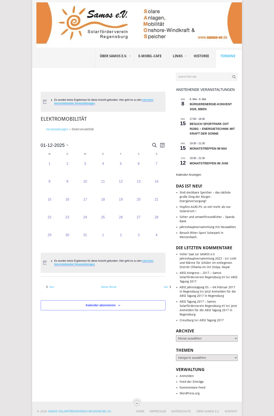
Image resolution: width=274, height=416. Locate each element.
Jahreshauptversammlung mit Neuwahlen (208, 227)
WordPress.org (190, 393)
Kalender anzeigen (188, 174)
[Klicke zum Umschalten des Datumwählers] (54, 145)
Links (178, 56)
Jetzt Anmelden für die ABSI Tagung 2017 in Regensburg (208, 310)
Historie (201, 56)
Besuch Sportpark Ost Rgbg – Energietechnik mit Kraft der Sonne (212, 128)
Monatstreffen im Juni (209, 163)
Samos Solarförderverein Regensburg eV (79, 411)
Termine (227, 56)
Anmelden (187, 376)
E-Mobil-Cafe (150, 56)
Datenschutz (181, 411)
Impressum (158, 411)
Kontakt (231, 411)
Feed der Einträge (192, 381)
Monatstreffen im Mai (208, 148)
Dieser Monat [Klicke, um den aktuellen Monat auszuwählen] (108, 286)
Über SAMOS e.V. (113, 56)
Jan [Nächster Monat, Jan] (167, 286)
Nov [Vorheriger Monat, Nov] (50, 286)
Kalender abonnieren (101, 305)
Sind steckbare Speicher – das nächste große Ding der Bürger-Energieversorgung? (205, 197)
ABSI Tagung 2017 (212, 320)
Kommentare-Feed (192, 387)
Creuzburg (187, 320)
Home (140, 411)
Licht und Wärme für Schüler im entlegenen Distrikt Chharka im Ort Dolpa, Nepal (208, 263)
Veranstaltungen (57, 129)
